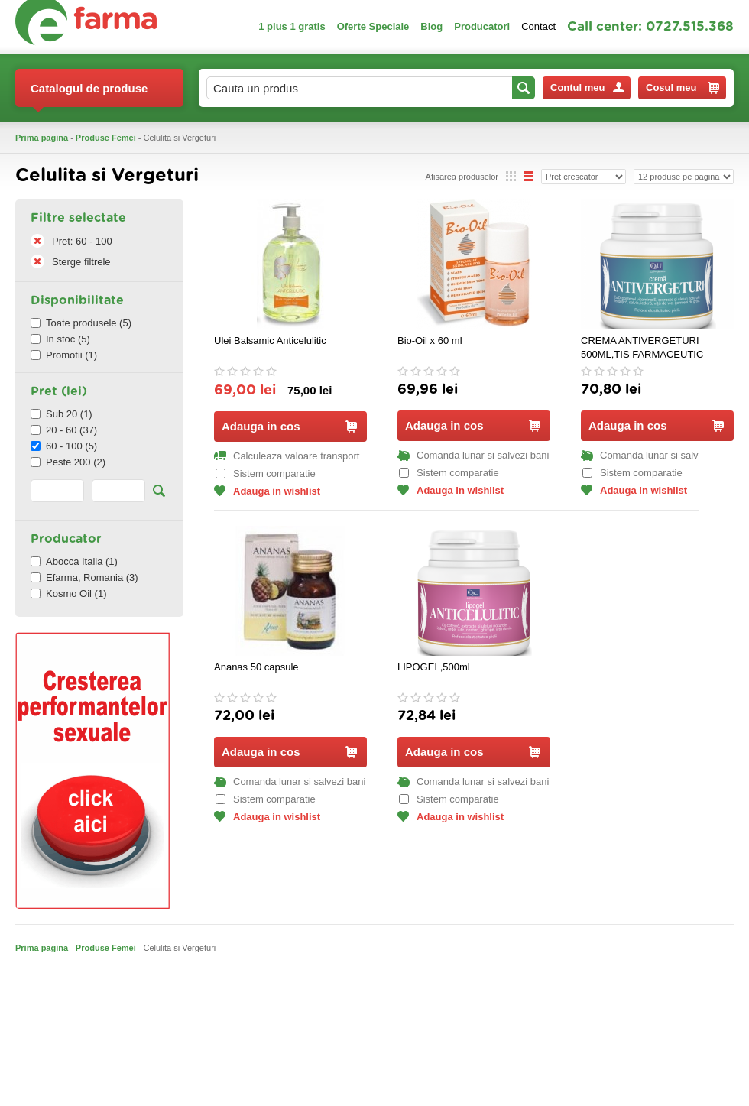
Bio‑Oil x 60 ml (429, 340)
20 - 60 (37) (64, 430)
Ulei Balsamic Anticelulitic (270, 340)
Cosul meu (682, 88)
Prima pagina (41, 137)
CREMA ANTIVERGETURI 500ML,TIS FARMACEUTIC (642, 347)
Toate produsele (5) (81, 323)
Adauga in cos (289, 426)
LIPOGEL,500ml (433, 667)
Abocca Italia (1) (74, 561)
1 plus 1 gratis (291, 26)
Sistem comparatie (266, 473)
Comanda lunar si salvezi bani (473, 455)
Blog (431, 26)
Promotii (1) (64, 355)
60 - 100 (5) (64, 446)
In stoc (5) (60, 339)
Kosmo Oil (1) (68, 593)
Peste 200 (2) (68, 462)
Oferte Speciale (373, 26)
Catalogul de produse (89, 94)
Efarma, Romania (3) (84, 577)
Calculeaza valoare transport (286, 456)
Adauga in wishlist (267, 491)
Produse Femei (106, 137)
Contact (538, 26)
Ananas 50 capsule (256, 667)
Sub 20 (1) (61, 414)
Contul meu (587, 87)
